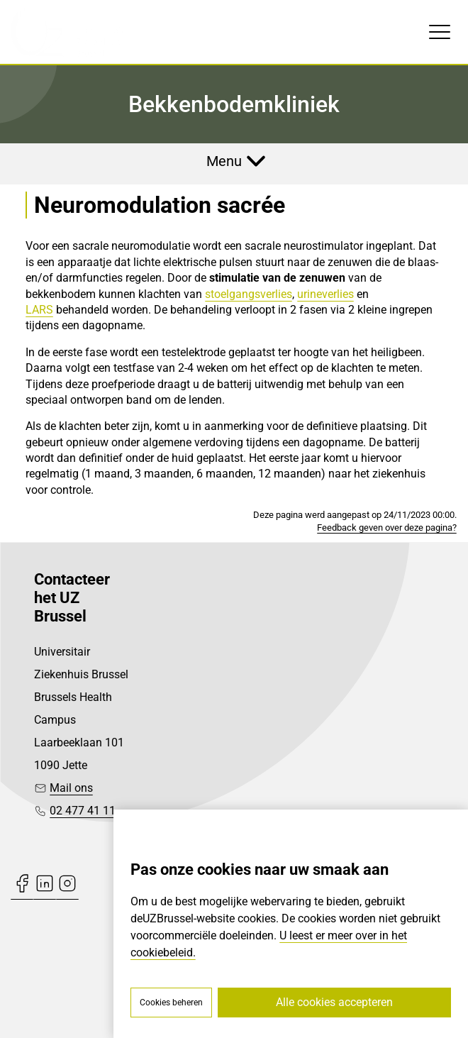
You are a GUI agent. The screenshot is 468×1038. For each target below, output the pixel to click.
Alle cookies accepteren (334, 1002)
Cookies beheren (171, 1002)
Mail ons (71, 788)
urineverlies (325, 294)
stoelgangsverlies (248, 294)
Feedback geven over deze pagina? (387, 527)
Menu (224, 161)
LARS (39, 309)
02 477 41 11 (83, 810)
